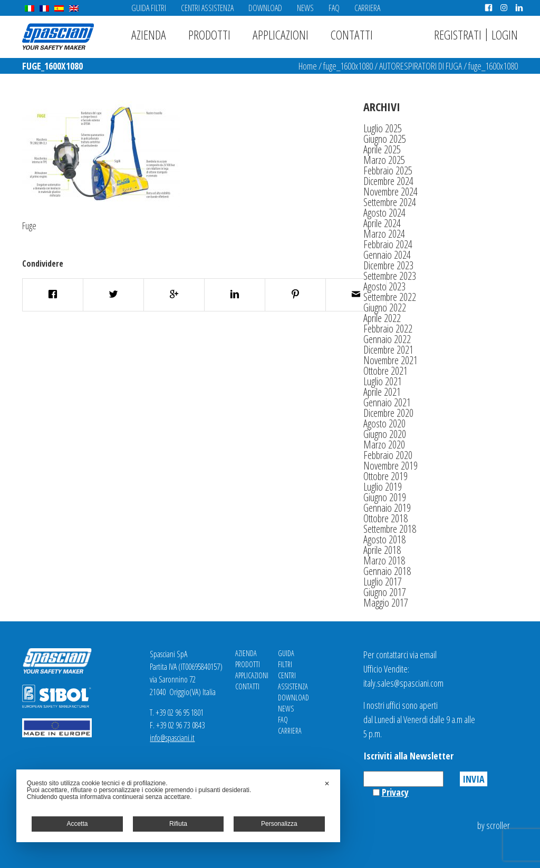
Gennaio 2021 (387, 402)
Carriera (367, 8)
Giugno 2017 (384, 592)
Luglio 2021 (382, 381)
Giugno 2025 (384, 139)
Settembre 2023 (389, 276)
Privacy (395, 792)
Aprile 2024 (382, 223)
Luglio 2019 (382, 487)
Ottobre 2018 (385, 518)
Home (307, 66)
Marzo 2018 (384, 560)
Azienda (148, 34)
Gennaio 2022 (387, 339)
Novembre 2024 (390, 191)
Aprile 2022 (382, 318)
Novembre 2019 (390, 466)
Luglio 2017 (382, 581)
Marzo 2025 (384, 160)
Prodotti (209, 34)
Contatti (352, 34)
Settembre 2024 (389, 202)
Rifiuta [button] (178, 823)
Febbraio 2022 (387, 328)
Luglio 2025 (382, 128)
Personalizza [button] (279, 823)
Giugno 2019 (384, 497)
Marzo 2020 (384, 444)
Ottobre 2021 (385, 371)
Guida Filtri (148, 8)
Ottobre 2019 (385, 476)
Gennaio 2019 (387, 508)
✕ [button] (327, 783)
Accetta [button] (77, 823)
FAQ (334, 8)
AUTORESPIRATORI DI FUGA (420, 66)
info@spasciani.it (172, 738)
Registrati (457, 34)
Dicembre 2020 (388, 413)
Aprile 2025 (382, 149)
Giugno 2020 (384, 434)
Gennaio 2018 (387, 571)
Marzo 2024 (384, 234)
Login (504, 34)
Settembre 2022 (389, 297)
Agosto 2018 (384, 539)
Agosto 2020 (384, 423)
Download (265, 8)
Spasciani (58, 36)
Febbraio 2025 (387, 170)
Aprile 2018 (382, 550)
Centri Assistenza (207, 8)
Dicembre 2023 (388, 265)
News (305, 8)
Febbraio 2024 (387, 244)
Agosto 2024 (384, 213)
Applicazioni (280, 34)
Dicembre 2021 (388, 350)
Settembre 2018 (389, 529)
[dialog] (178, 805)
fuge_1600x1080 (348, 66)
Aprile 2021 (382, 392)
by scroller (493, 825)
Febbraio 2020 (387, 455)
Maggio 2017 (385, 603)
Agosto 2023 (384, 286)
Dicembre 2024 (388, 181)
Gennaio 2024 (387, 255)
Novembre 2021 (390, 360)
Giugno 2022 (384, 307)
